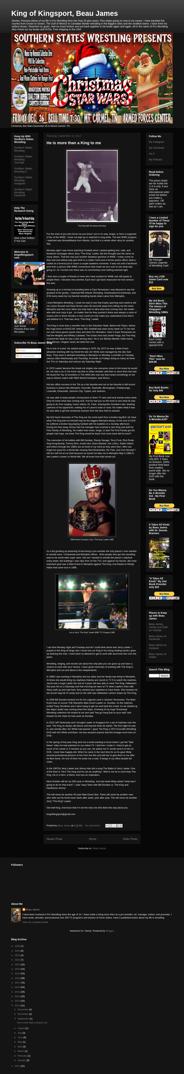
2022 (18, 959)
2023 (18, 955)
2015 (18, 991)
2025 (18, 946)
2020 (18, 969)
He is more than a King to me (74, 143)
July (20, 1033)
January (22, 1060)
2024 (18, 950)
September (24, 1018)
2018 (18, 978)
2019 (18, 973)
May (20, 1042)
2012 (18, 1005)
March (21, 1051)
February (23, 1055)
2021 (18, 964)
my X (152, 153)
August (22, 1028)
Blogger (110, 930)
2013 (18, 1000)
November (23, 1014)
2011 (18, 1066)
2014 (18, 996)
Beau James (33, 909)
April (20, 1046)
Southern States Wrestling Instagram (23, 180)
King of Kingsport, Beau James (64, 13)
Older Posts (130, 839)
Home (92, 839)
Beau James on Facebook (157, 638)
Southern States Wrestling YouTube (23, 159)
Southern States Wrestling (23, 149)
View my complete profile (35, 922)
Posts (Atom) (99, 848)
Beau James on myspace (157, 647)
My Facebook (156, 147)
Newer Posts (54, 839)
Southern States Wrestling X (23, 170)
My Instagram (156, 141)
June (20, 1037)
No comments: (93, 825)
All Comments (25, 356)
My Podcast (155, 159)
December (23, 1009)
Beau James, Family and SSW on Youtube (158, 627)
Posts (21, 350)
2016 (18, 987)
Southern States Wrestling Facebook (23, 192)
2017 (18, 982)
